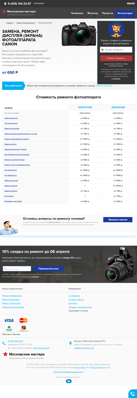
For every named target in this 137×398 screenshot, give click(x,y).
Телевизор (77, 13)
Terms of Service (97, 367)
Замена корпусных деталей (15, 149)
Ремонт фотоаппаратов (13, 307)
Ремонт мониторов (11, 299)
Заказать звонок (117, 219)
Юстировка (8, 196)
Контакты (73, 303)
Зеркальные (118, 107)
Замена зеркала (10, 186)
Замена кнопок (10, 144)
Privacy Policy (80, 367)
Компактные (85, 107)
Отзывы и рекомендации (80, 307)
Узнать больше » (104, 85)
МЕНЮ (131, 3)
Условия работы (76, 299)
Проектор (107, 13)
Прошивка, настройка (13, 201)
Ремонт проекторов (11, 303)
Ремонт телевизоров (12, 295)
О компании (74, 295)
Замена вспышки (11, 181)
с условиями (115, 79)
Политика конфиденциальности (68, 372)
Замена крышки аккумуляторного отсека (20, 134)
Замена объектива (11, 129)
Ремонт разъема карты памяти (16, 139)
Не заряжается (10, 175)
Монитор (93, 13)
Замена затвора (10, 191)
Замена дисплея (11, 118)
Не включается (10, 170)
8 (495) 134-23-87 (19, 3)
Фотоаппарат (125, 13)
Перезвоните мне (48, 268)
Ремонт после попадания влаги (17, 165)
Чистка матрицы (10, 123)
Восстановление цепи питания (16, 155)
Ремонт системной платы (14, 160)
